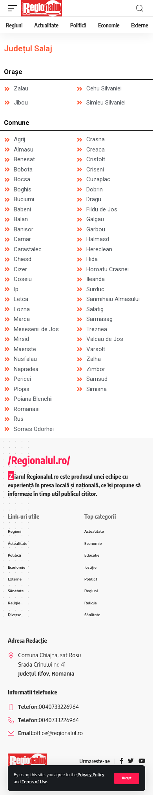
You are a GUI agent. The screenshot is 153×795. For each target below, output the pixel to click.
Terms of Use (34, 781)
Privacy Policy (91, 774)
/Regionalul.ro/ (39, 460)
